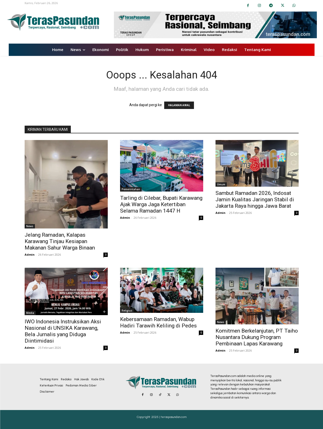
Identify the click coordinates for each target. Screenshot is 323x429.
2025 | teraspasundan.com (169, 417)
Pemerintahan (131, 189)
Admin (30, 254)
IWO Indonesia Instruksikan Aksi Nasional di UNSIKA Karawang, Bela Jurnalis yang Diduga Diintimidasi (63, 331)
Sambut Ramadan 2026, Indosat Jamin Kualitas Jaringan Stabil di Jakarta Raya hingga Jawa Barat (255, 199)
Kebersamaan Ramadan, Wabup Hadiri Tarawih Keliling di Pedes (158, 322)
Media (30, 313)
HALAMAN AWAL (179, 105)
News (29, 226)
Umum (221, 184)
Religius (127, 310)
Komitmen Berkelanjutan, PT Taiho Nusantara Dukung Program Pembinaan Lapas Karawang (257, 337)
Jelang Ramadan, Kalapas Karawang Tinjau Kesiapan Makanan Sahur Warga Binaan (60, 241)
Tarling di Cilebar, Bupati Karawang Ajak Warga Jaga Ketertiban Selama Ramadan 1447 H (161, 204)
